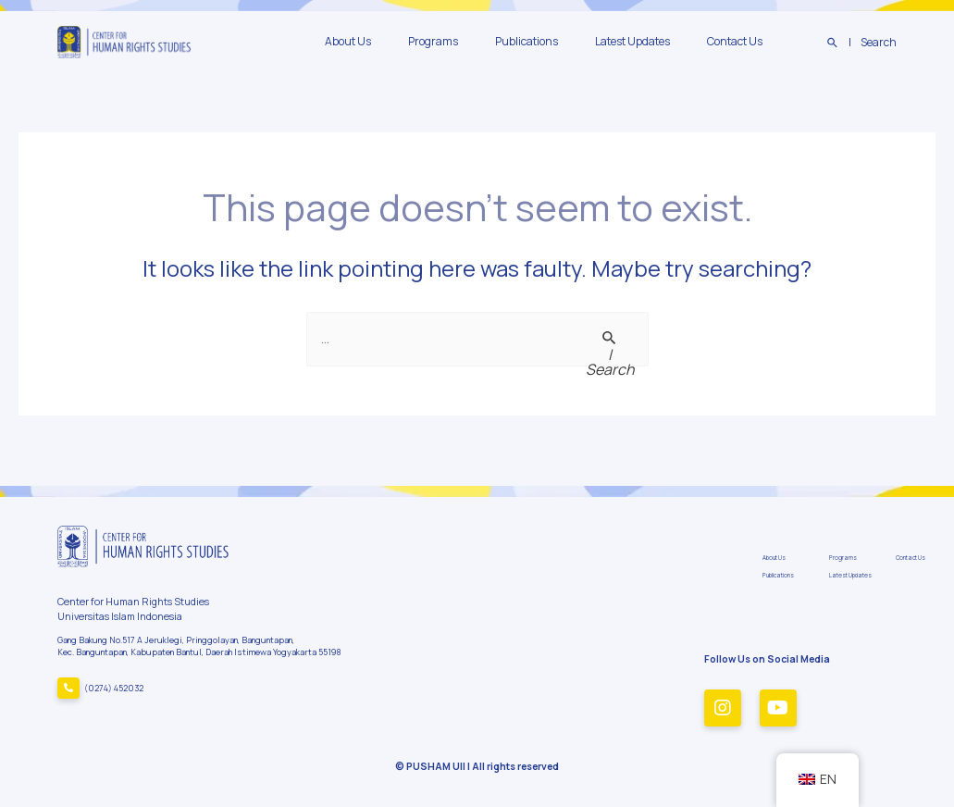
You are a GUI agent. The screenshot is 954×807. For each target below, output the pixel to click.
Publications (563, 41)
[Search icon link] (862, 42)
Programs (485, 41)
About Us (414, 41)
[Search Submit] (610, 353)
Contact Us (742, 41)
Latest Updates (654, 41)
